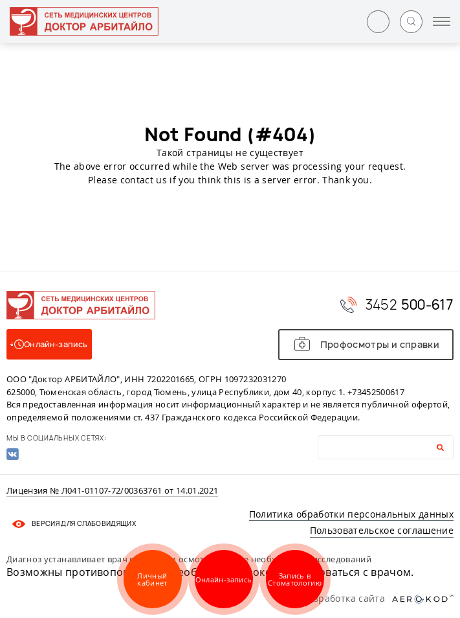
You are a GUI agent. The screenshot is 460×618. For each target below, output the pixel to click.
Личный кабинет (152, 579)
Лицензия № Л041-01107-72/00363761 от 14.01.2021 (112, 491)
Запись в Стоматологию (295, 579)
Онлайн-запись (223, 579)
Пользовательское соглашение (382, 530)
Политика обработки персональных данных (351, 514)
